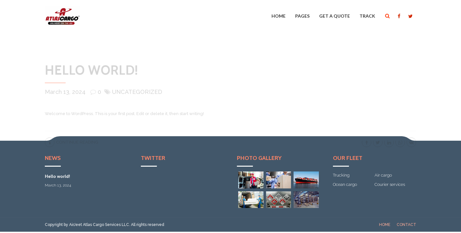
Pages (302, 16)
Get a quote (334, 16)
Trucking (341, 175)
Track (367, 16)
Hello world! (91, 70)
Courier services (390, 184)
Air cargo (383, 175)
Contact (406, 224)
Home (278, 16)
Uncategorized (137, 91)
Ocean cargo (345, 184)
